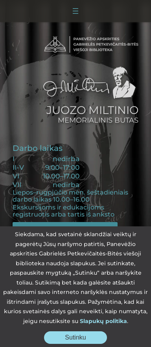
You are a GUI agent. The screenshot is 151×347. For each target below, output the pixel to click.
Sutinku (86, 339)
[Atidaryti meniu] (75, 11)
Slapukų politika (103, 321)
